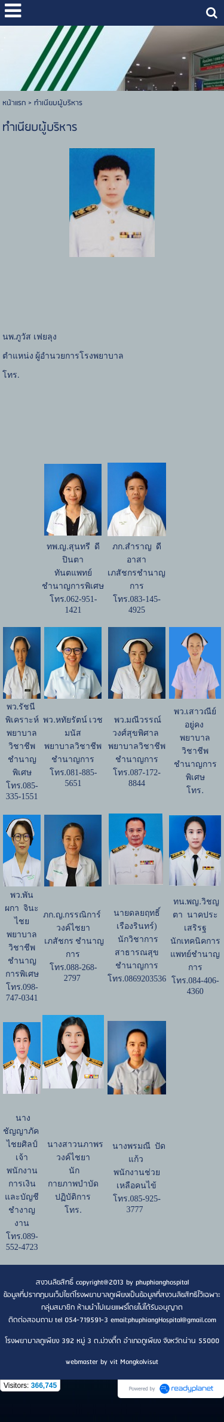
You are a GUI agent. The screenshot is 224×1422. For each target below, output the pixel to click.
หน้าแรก (14, 103)
